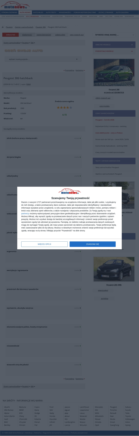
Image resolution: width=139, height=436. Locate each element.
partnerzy (25, 213)
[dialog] (69, 218)
